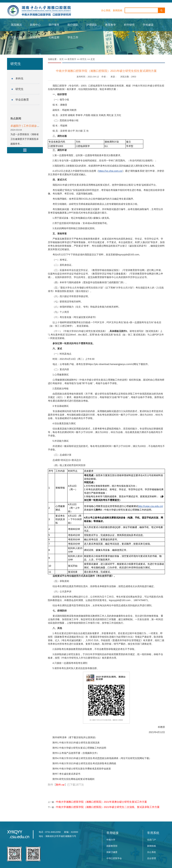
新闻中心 (35, 24)
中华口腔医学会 (114, 858)
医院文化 (35, 37)
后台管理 (151, 858)
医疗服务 (54, 24)
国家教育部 (111, 846)
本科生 (19, 78)
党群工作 (16, 37)
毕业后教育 (22, 99)
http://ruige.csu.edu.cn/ (150, 506)
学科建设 (148, 24)
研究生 (19, 89)
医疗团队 (73, 24)
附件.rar (60, 784)
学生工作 (73, 37)
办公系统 (106, 10)
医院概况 (16, 24)
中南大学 (110, 839)
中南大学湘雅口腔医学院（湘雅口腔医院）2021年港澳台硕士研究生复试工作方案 (101, 802)
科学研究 (129, 24)
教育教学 (110, 24)
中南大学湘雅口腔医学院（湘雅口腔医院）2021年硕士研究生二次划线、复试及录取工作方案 (108, 807)
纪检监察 (54, 37)
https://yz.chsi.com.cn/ (110, 171)
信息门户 (151, 839)
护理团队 (91, 24)
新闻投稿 (117, 10)
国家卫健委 (111, 852)
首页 (61, 59)
